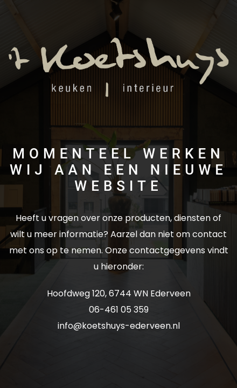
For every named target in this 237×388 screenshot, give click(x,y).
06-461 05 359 (119, 309)
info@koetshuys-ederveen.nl (119, 326)
